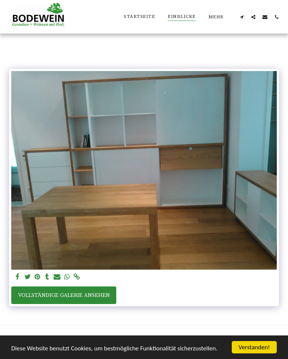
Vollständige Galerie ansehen (64, 295)
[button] (241, 16)
